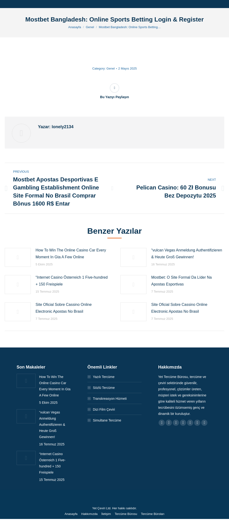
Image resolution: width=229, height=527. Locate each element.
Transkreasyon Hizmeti (110, 398)
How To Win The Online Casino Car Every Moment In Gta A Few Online (71, 253)
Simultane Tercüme (107, 420)
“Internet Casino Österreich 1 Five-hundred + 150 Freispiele (72, 280)
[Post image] (18, 257)
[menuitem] (71, 514)
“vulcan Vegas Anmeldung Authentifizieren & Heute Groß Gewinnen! (186, 253)
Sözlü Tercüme (104, 388)
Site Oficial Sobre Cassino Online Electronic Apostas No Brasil (64, 308)
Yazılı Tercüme (103, 377)
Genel (110, 68)
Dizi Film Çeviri (104, 409)
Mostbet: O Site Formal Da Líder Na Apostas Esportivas (181, 280)
